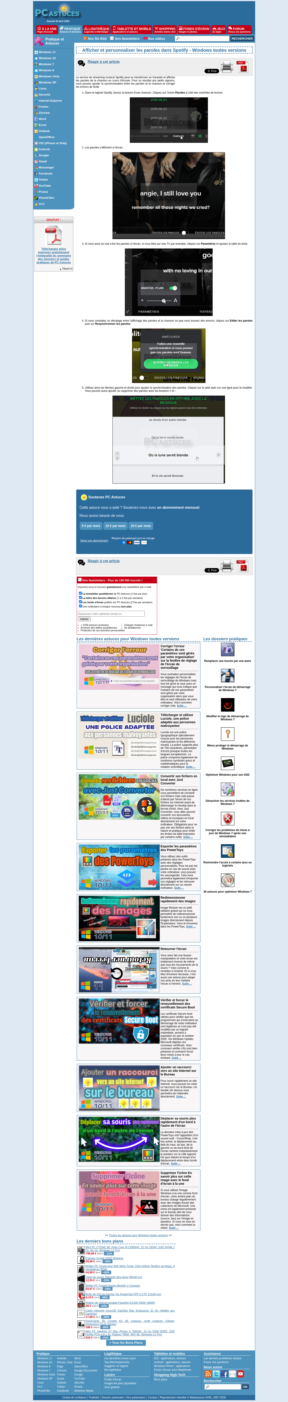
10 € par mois (116, 526)
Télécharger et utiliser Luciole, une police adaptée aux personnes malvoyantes (178, 720)
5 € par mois (91, 526)
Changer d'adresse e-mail (138, 625)
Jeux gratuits (112, 1387)
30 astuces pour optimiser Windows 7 (227, 891)
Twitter (61, 1386)
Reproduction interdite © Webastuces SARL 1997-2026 (193, 1397)
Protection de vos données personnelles (103, 630)
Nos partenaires (135, 1397)
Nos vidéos (156, 38)
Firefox (61, 1374)
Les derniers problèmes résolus (222, 1358)
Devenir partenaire (113, 1397)
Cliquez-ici (65, 268)
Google (78, 1374)
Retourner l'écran (174, 949)
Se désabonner (132, 627)
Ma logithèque (112, 1369)
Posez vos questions (216, 1362)
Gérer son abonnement (94, 540)
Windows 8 (44, 1366)
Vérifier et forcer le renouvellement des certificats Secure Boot (178, 1003)
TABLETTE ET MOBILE (131, 29)
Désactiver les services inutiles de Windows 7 (228, 802)
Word (77, 1358)
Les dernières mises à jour (120, 1358)
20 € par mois (141, 526)
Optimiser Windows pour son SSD (228, 774)
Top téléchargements (116, 1362)
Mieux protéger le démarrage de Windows (227, 747)
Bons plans (160, 1379)
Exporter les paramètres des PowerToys (179, 848)
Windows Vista (46, 1374)
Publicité (94, 1397)
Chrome (62, 1370)
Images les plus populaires (120, 1383)
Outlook (61, 1382)
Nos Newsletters (127, 38)
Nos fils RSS (97, 38)
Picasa (78, 1386)
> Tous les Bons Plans (126, 1342)
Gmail (60, 1378)
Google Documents (85, 1370)
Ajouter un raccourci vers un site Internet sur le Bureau (178, 1070)
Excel (77, 1362)
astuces (181, 1358)
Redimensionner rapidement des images (178, 899)
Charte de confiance (74, 1397)
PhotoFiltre (43, 1390)
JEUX (219, 29)
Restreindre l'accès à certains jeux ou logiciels (227, 864)
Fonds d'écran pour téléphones (172, 1369)
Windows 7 (44, 1370)
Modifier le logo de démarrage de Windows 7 (227, 718)
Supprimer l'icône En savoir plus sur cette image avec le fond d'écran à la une (176, 1178)
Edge (60, 1366)
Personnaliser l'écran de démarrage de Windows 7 (227, 688)
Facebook (63, 1390)
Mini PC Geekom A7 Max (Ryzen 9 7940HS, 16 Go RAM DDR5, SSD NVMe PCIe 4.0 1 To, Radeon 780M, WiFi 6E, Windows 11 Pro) (130, 1333)
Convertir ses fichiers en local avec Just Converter (179, 779)
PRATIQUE (70, 29)
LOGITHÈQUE (96, 29)
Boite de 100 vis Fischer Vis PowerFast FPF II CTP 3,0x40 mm (123, 1294)
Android (61, 1358)
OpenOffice (81, 1366)
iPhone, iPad (64, 1362)
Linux (40, 1382)
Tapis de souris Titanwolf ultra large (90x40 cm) (114, 1277)
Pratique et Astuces (54, 41)
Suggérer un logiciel (116, 1366)
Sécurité (79, 1382)
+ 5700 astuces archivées (95, 625)
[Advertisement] (214, 1269)
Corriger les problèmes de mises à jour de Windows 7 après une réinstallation (227, 833)
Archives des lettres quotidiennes (99, 627)
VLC (40, 1386)
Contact (152, 1397)
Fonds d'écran (113, 1379)
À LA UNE (46, 29)
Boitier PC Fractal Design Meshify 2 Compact (113, 1285)
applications (168, 1358)
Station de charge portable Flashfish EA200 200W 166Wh (120, 1302)
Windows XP (45, 1378)
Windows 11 (44, 1358)
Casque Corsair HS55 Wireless (104, 1258)
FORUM (239, 29)
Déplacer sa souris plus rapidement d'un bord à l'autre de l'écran (178, 1122)
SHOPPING (165, 29)
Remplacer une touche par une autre (227, 661)
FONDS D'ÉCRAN (194, 29)
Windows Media (83, 1390)
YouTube (79, 1378)
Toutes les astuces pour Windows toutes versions (138, 1235)
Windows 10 (44, 1362)
